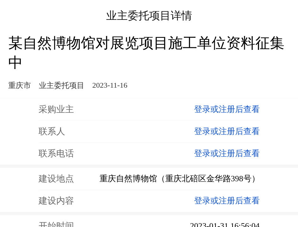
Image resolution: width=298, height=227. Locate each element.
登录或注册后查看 (227, 109)
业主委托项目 (61, 85)
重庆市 (19, 85)
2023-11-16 (109, 85)
